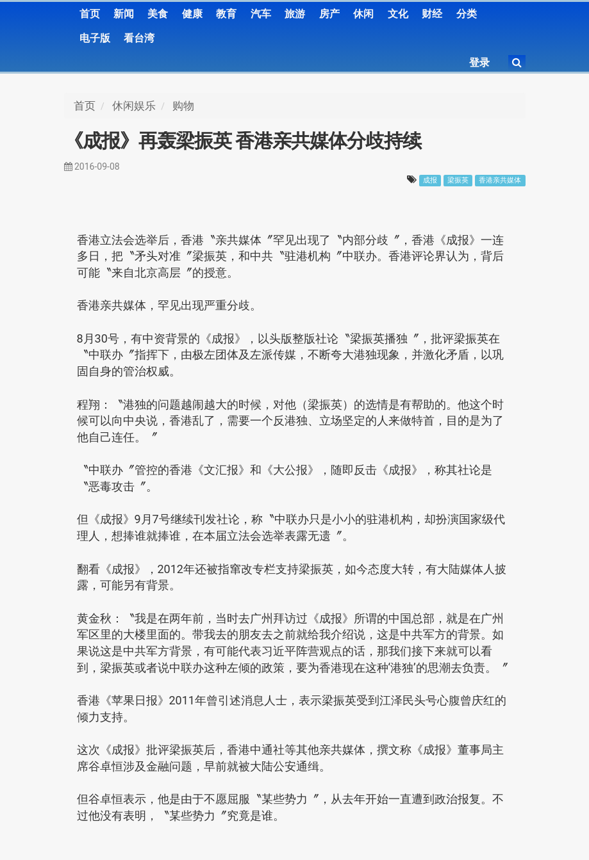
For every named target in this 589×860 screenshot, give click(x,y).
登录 (479, 62)
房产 (329, 14)
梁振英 (458, 180)
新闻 (123, 14)
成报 (430, 180)
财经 (432, 14)
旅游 (295, 14)
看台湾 (139, 38)
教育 (226, 14)
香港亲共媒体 (500, 180)
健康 (192, 14)
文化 (398, 14)
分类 (466, 14)
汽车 (261, 14)
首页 (89, 14)
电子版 (94, 38)
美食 (157, 14)
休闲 (363, 14)
